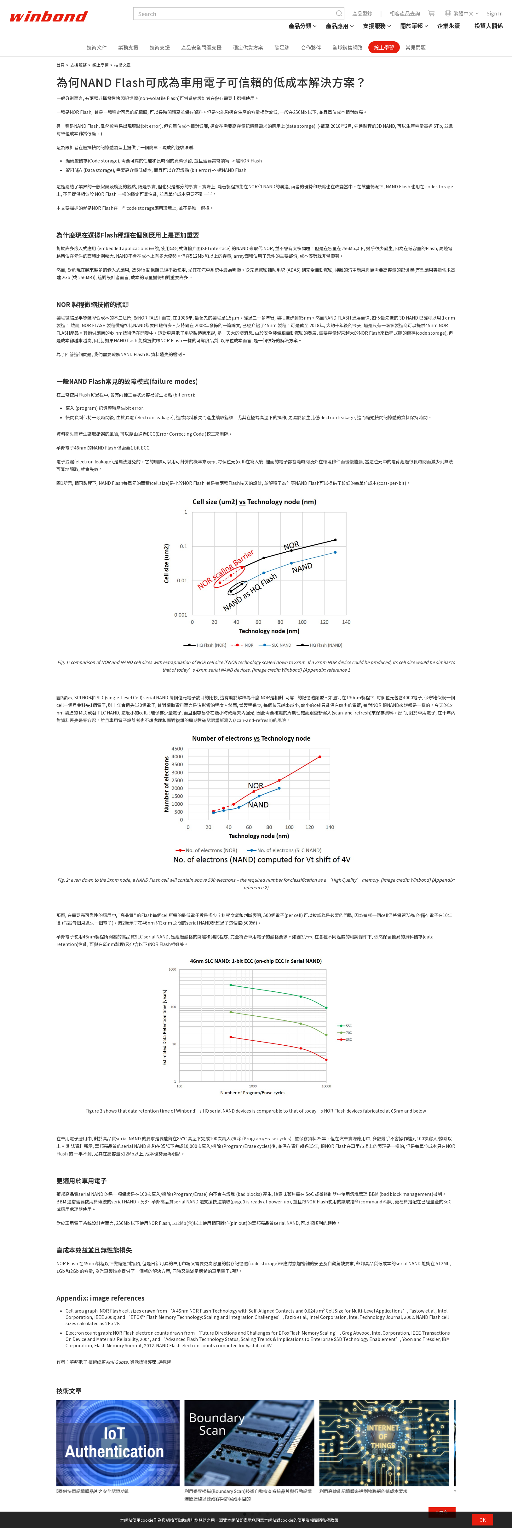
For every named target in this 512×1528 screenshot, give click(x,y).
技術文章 (122, 65)
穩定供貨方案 (248, 47)
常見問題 (416, 47)
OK (483, 1520)
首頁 (60, 65)
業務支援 (128, 47)
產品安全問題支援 (201, 47)
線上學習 (384, 47)
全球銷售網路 (347, 47)
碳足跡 (282, 47)
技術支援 (160, 47)
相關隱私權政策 (324, 1520)
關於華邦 (411, 25)
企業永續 (448, 25)
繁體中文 (459, 13)
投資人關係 (489, 25)
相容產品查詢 (405, 13)
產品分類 (300, 25)
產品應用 (337, 25)
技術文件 (97, 47)
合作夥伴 (311, 47)
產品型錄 (362, 13)
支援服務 (374, 25)
